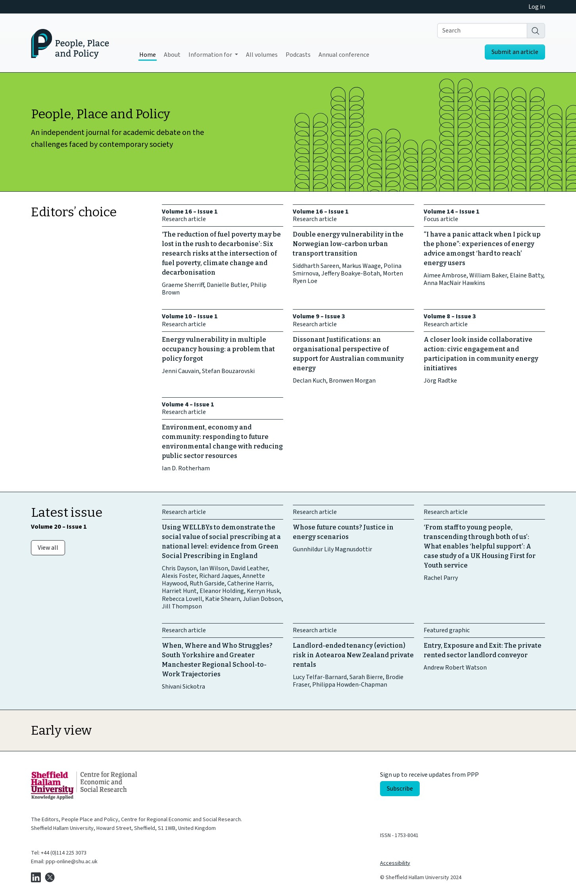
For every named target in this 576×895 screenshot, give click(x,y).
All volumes (262, 54)
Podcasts (298, 54)
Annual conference (344, 54)
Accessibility (395, 863)
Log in (536, 6)
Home (147, 54)
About (172, 54)
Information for (210, 54)
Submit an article (515, 52)
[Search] (536, 30)
